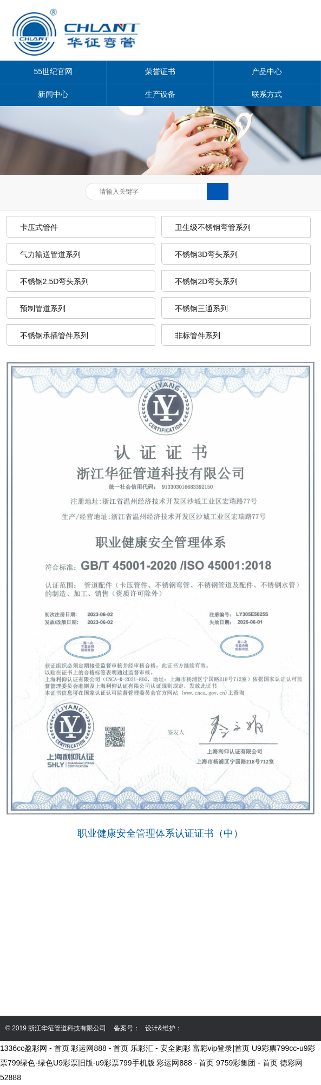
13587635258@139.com (77, 983)
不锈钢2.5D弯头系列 (54, 281)
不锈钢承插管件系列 (54, 335)
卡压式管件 (39, 227)
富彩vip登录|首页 (221, 1048)
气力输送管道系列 (50, 254)
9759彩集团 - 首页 (247, 1062)
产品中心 (267, 71)
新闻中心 (53, 94)
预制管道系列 (42, 308)
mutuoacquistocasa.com (76, 999)
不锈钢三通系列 (201, 308)
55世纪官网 (53, 71)
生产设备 (160, 94)
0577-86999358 (62, 953)
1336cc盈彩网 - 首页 (34, 1048)
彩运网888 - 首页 (99, 1048)
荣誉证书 (160, 71)
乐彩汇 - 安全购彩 (160, 1048)
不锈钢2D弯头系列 (206, 281)
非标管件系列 (197, 335)
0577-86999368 (62, 968)
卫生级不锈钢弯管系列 (213, 227)
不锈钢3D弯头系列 (206, 254)
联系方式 (267, 94)
